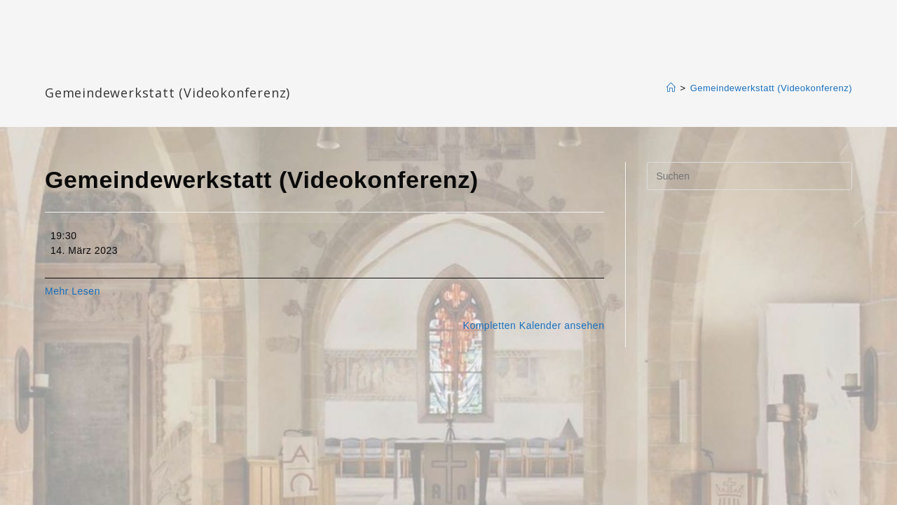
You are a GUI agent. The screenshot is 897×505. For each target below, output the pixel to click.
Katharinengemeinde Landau (165, 69)
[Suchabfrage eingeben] (749, 176)
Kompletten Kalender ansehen (534, 325)
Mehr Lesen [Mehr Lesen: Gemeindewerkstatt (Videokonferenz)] (72, 291)
